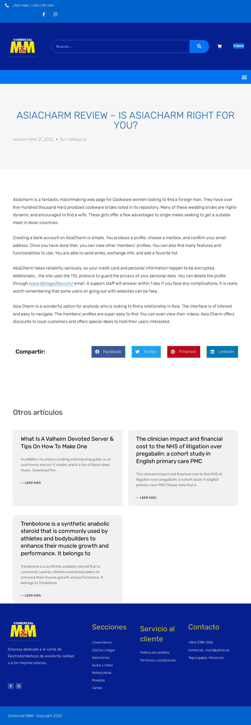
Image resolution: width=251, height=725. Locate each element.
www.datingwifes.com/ (51, 283)
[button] (244, 77)
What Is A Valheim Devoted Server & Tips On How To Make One (67, 442)
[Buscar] (199, 46)
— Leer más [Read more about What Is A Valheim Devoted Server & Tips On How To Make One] (31, 483)
